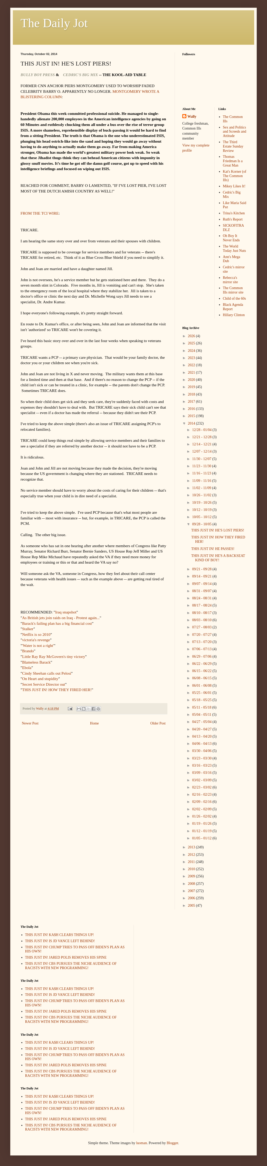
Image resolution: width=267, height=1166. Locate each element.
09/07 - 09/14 (202, 584)
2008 (192, 884)
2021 (192, 372)
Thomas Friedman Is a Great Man (233, 161)
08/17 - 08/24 (202, 605)
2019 (192, 387)
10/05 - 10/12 (202, 517)
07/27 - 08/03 (202, 627)
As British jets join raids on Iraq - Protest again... (61, 618)
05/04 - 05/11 (202, 715)
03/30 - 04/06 (202, 751)
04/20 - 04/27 (202, 729)
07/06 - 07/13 (202, 649)
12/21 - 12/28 (202, 437)
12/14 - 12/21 (202, 444)
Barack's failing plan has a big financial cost (57, 623)
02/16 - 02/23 (202, 794)
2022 (192, 365)
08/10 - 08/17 (202, 613)
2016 (192, 409)
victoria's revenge (36, 640)
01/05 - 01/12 (202, 838)
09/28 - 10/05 (202, 524)
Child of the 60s (234, 298)
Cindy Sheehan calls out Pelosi (46, 673)
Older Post (158, 723)
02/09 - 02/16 (202, 802)
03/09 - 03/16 (202, 773)
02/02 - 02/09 (202, 809)
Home (94, 723)
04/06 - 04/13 (202, 744)
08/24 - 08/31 (202, 598)
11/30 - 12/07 (202, 459)
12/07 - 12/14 (202, 451)
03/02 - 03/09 (202, 780)
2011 (192, 862)
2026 (192, 336)
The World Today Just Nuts (234, 248)
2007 (192, 891)
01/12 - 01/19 (202, 831)
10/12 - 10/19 (202, 510)
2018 (192, 394)
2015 (192, 416)
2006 (192, 898)
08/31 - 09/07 (202, 591)
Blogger (172, 1143)
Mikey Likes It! (234, 186)
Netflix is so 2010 (36, 634)
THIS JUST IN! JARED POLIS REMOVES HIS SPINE (66, 957)
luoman (141, 1143)
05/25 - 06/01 (202, 693)
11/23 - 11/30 (202, 466)
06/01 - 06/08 (202, 685)
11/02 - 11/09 (202, 488)
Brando (28, 651)
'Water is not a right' (38, 645)
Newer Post (30, 723)
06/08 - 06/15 (202, 678)
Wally (191, 116)
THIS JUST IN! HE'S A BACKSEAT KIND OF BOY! (218, 558)
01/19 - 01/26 (202, 823)
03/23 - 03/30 (202, 758)
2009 (192, 876)
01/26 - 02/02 (202, 816)
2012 (192, 855)
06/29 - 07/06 (202, 656)
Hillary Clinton (234, 315)
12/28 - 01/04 (202, 430)
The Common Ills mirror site (233, 290)
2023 (192, 358)
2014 (192, 423)
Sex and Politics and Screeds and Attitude (234, 131)
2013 (192, 847)
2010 (192, 869)
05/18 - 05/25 (202, 700)
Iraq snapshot (66, 612)
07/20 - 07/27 (202, 635)
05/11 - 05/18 (202, 707)
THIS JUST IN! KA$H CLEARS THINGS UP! (59, 935)
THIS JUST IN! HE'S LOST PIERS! (217, 530)
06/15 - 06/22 (202, 671)
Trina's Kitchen (234, 213)
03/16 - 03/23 (202, 765)
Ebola (26, 667)
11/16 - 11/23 (202, 473)
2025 (192, 343)
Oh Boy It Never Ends (231, 238)
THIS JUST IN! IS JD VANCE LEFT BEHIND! (60, 941)
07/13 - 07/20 (202, 642)
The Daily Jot (54, 23)
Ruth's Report (233, 219)
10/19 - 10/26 (202, 502)
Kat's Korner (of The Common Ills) (234, 176)
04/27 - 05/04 (202, 722)
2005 (192, 905)
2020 (192, 380)
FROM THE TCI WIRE (40, 213)
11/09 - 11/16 (202, 481)
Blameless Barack (36, 662)
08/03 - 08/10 (202, 620)
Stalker (27, 629)
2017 (192, 401)
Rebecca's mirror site (230, 280)
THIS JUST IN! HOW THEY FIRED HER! (56, 689)
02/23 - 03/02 (202, 787)
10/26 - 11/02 (202, 495)
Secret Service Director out (43, 684)
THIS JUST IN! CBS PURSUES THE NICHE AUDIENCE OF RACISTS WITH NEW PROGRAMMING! (71, 966)
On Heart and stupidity (40, 678)
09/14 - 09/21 (202, 576)
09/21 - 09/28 (202, 569)
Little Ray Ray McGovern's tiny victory (53, 656)
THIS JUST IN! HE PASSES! (212, 549)
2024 (192, 351)
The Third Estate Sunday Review (233, 146)
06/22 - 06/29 (202, 664)
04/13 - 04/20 (202, 736)
